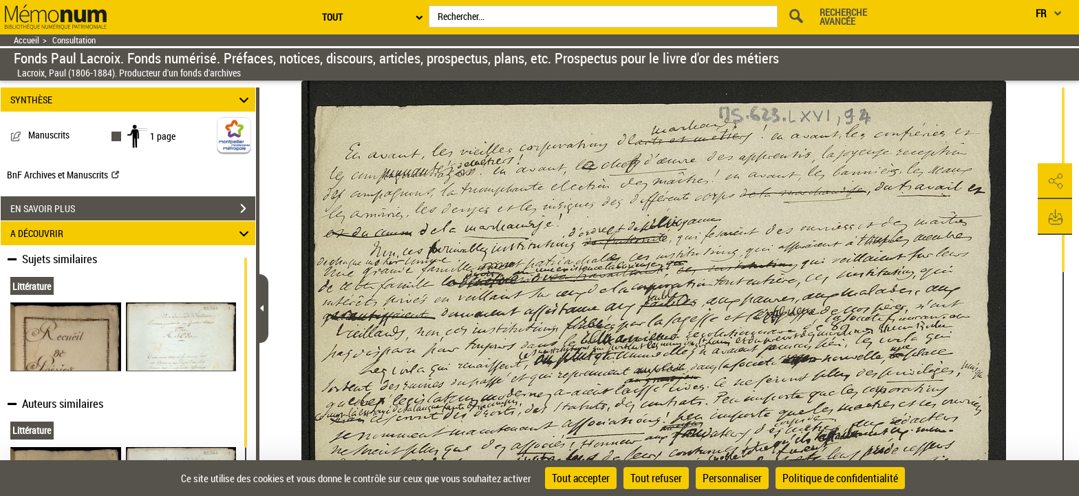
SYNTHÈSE (131, 99)
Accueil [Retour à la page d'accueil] (26, 40)
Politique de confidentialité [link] (840, 478)
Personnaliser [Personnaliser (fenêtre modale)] (732, 478)
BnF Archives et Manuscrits (63, 174)
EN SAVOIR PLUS (132, 208)
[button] (1055, 181)
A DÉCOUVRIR (131, 233)
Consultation (74, 40)
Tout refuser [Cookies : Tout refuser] (656, 478)
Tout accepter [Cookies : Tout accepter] (581, 478)
